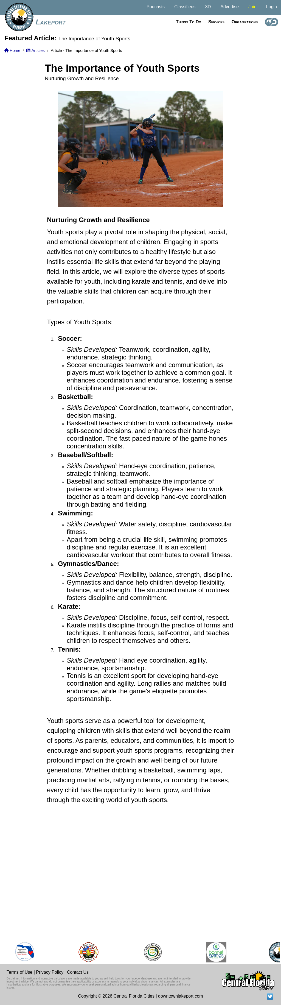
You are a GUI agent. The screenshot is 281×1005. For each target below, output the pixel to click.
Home (12, 50)
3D (208, 6)
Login (271, 6)
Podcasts (156, 6)
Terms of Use (19, 972)
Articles (35, 50)
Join (252, 6)
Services (216, 21)
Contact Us (78, 972)
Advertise (229, 6)
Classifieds (184, 6)
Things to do (188, 21)
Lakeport (51, 22)
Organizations (245, 21)
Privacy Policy (49, 972)
